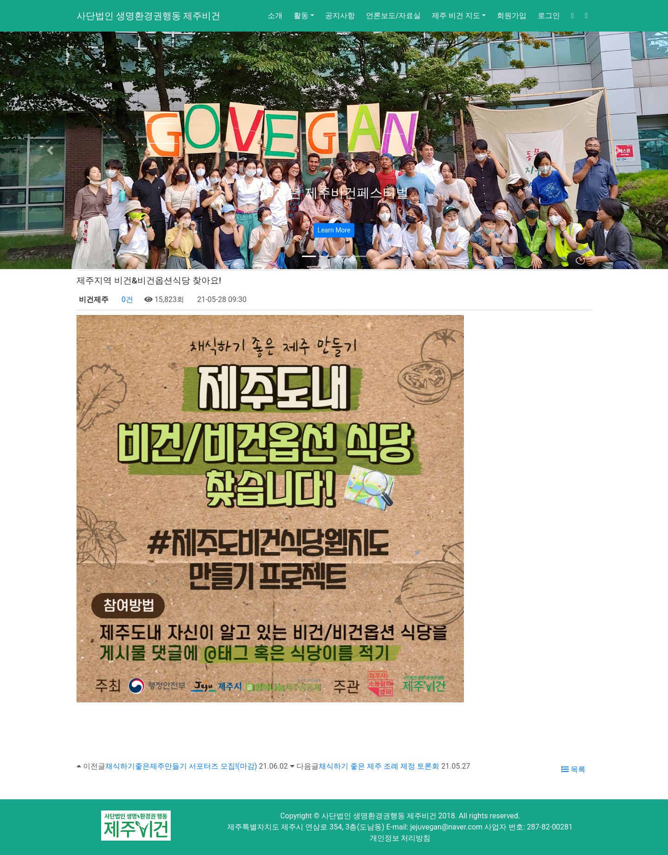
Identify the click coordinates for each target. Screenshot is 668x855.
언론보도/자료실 (393, 15)
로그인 (549, 15)
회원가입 (512, 15)
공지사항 (340, 15)
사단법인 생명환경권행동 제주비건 (148, 15)
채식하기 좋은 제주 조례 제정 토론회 (379, 766)
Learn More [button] (334, 230)
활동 (301, 15)
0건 (126, 299)
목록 (573, 769)
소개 (275, 15)
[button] (50, 150)
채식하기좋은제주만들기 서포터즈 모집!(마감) (181, 766)
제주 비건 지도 (456, 15)
